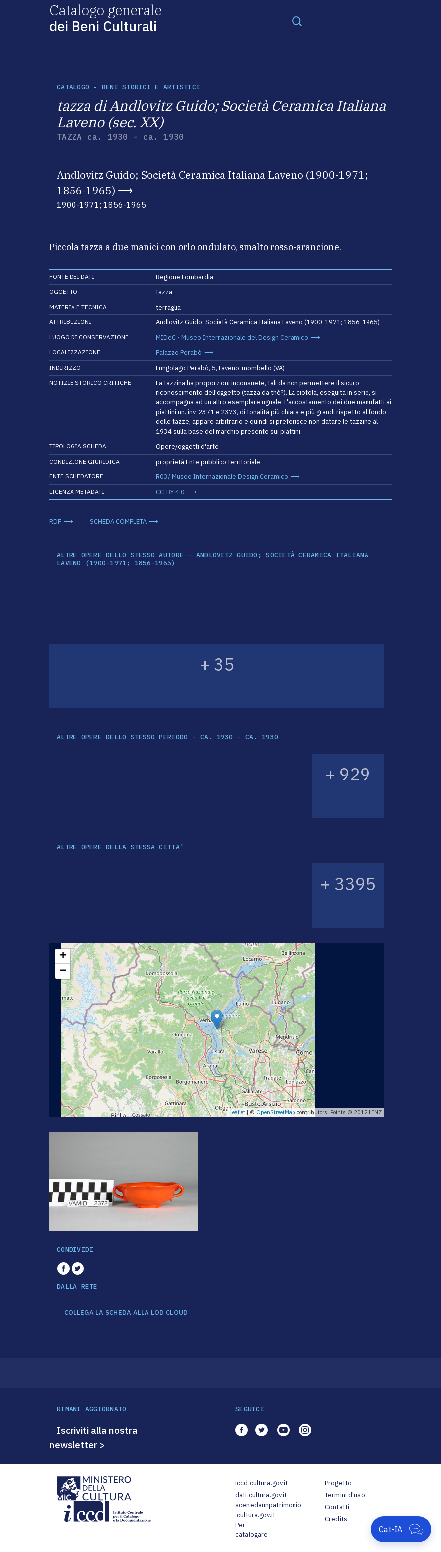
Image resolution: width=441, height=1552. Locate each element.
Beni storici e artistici (151, 87)
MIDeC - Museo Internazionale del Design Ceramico (232, 337)
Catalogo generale (105, 17)
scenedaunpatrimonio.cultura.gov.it (268, 1510)
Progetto (338, 1483)
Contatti (337, 1507)
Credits (336, 1519)
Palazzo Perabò (179, 352)
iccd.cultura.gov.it (261, 1483)
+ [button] (63, 956)
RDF (55, 521)
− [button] (63, 971)
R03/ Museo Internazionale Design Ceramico (222, 476)
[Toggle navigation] (297, 21)
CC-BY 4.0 (170, 492)
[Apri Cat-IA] (401, 1529)
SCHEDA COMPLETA (118, 521)
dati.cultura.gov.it (261, 1495)
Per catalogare (251, 1530)
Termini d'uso (345, 1495)
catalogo (73, 87)
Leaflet (237, 1112)
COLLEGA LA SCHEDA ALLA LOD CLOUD (126, 1313)
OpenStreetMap (275, 1112)
